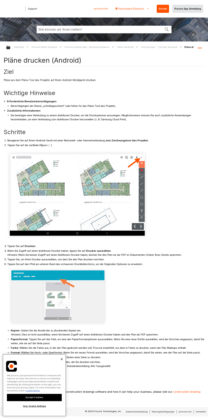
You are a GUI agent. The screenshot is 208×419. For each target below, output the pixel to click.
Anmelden (201, 411)
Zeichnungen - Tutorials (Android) (159, 47)
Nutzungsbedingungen (163, 411)
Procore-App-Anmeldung (187, 8)
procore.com (101, 8)
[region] (34, 385)
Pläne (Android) (125, 47)
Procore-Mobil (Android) (45, 47)
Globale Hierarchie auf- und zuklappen (10, 47)
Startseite (19, 47)
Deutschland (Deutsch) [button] (130, 8)
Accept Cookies (34, 397)
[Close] (61, 359)
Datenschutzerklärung (137, 411)
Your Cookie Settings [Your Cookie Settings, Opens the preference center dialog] (34, 406)
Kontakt (163, 8)
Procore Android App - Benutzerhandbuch (87, 47)
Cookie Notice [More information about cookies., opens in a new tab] (32, 390)
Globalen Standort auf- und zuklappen (200, 46)
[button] (166, 29)
